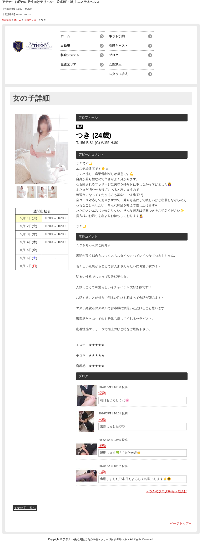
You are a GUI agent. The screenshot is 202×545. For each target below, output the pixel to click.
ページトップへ (181, 523)
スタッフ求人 (118, 74)
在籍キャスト (31, 20)
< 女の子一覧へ (25, 508)
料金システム (69, 55)
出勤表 (65, 45)
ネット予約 (117, 36)
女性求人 (115, 64)
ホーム (17, 20)
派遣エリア (68, 64)
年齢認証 (7, 20)
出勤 (102, 420)
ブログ (113, 55)
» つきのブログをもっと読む (166, 491)
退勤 (102, 393)
